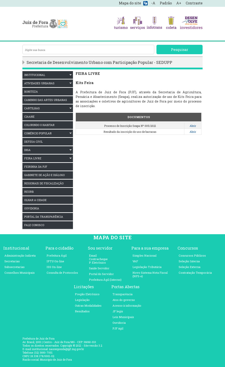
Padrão (166, 3)
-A (153, 3)
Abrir (193, 126)
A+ (178, 3)
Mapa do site (130, 3)
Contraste (194, 3)
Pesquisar (179, 49)
